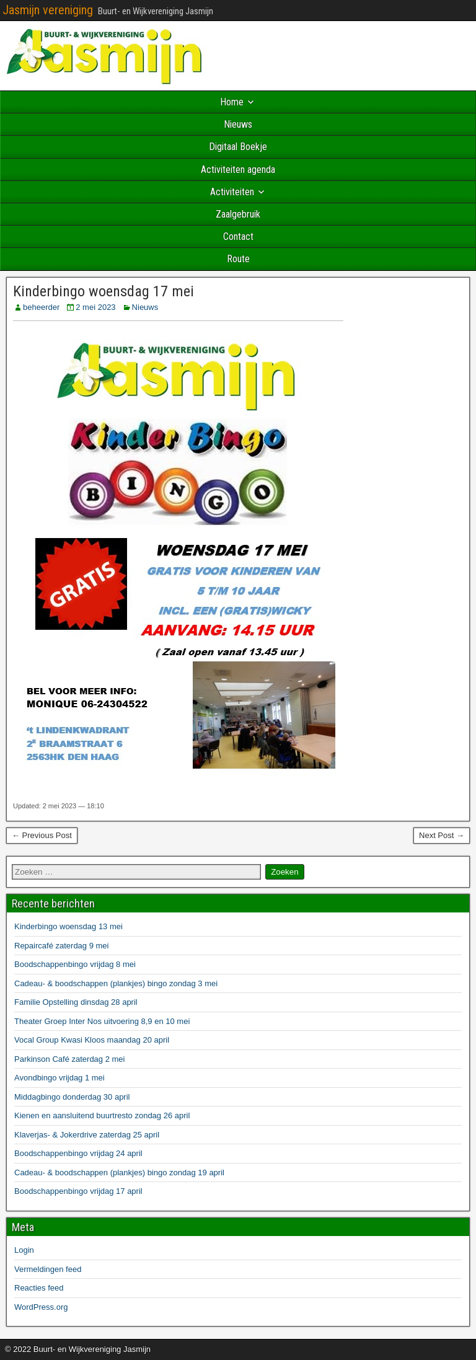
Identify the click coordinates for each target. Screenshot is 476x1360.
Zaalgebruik (238, 214)
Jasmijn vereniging (47, 9)
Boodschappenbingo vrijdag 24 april (78, 1153)
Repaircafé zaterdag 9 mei (61, 945)
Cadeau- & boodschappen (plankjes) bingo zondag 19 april (119, 1172)
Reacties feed (39, 1287)
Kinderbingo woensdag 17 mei (103, 291)
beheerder (41, 307)
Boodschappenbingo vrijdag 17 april (78, 1191)
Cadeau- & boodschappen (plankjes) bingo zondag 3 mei (116, 983)
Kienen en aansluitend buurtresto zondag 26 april (102, 1115)
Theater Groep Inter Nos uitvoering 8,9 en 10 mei (102, 1021)
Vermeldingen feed (47, 1269)
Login (24, 1250)
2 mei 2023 (95, 307)
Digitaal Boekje (238, 146)
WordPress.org (41, 1307)
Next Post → (441, 835)
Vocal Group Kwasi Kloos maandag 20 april (91, 1039)
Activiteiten (232, 192)
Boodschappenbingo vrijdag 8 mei (75, 964)
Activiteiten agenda (238, 169)
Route (238, 259)
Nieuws (238, 124)
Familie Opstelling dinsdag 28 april (76, 1002)
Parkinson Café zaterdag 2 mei (69, 1059)
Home (232, 102)
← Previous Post (42, 835)
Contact (238, 236)
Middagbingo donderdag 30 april (72, 1097)
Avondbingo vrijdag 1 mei (59, 1077)
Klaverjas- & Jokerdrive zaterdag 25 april (86, 1134)
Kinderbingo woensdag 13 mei (68, 926)
